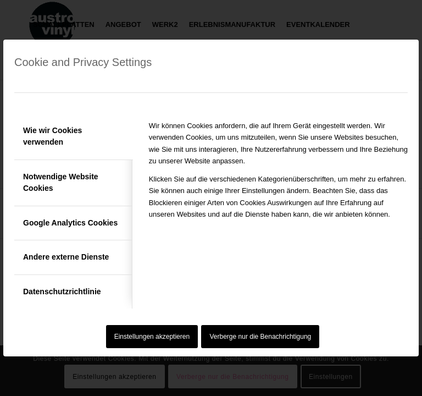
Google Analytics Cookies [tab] (70, 222)
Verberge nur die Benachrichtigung (261, 336)
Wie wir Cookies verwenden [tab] (52, 136)
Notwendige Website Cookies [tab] (60, 182)
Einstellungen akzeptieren (152, 336)
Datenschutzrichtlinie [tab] (62, 291)
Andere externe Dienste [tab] (66, 256)
